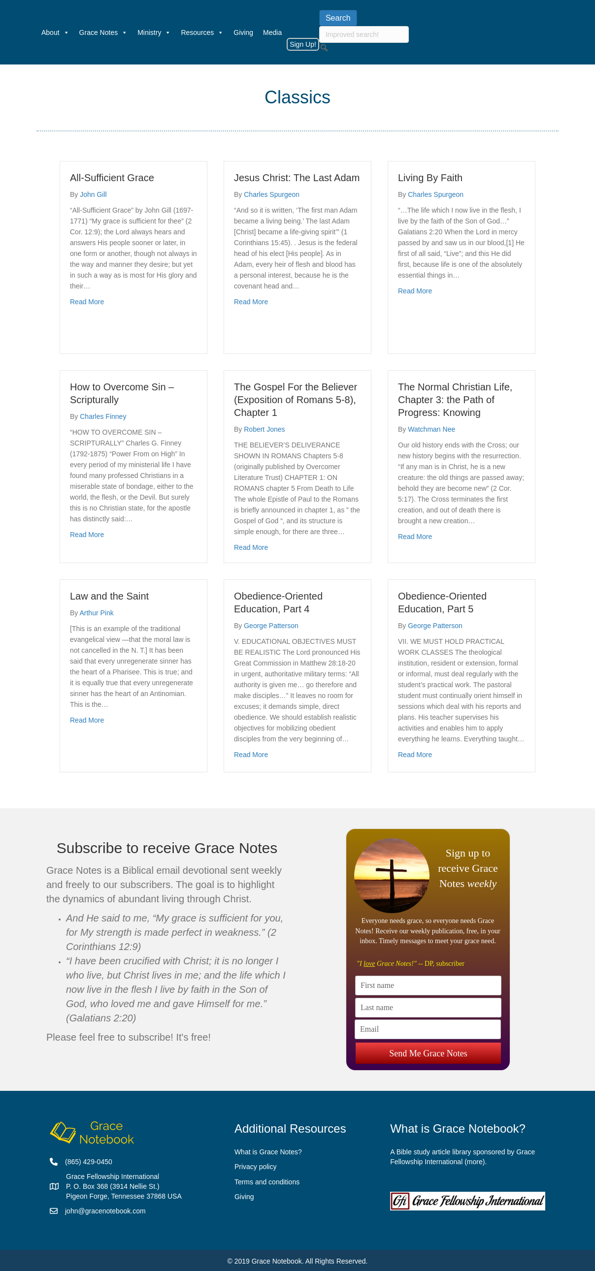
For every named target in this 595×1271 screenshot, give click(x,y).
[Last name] (428, 1007)
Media (272, 32)
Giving (243, 32)
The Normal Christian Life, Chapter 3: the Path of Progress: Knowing (455, 399)
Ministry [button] (154, 32)
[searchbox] (364, 34)
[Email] (428, 1029)
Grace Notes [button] (103, 32)
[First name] (428, 985)
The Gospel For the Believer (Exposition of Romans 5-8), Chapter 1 (295, 399)
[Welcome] (31, 32)
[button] (324, 48)
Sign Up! (303, 44)
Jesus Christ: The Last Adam (297, 177)
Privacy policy (255, 1167)
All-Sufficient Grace (112, 177)
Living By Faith (430, 177)
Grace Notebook (277, 1261)
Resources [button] (202, 32)
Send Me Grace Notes (428, 1052)
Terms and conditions (266, 1182)
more (475, 1162)
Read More (87, 301)
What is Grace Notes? (268, 1152)
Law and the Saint (109, 596)
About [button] (55, 32)
